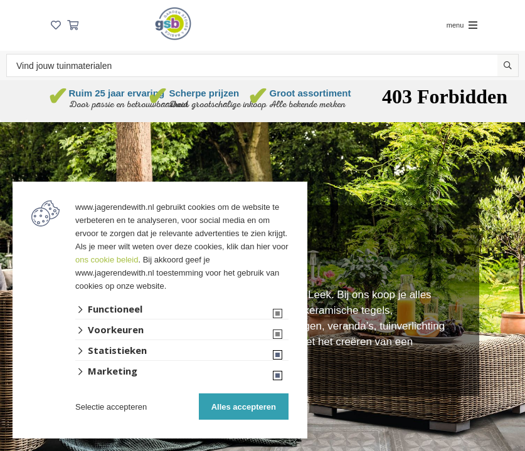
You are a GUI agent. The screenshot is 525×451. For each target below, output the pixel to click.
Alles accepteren (243, 407)
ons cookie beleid (106, 259)
